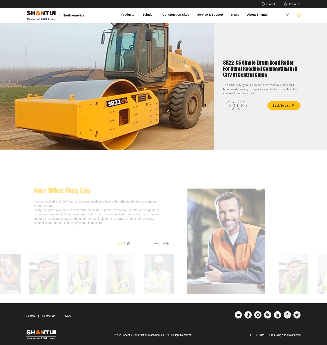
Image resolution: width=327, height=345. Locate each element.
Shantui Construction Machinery (141, 335)
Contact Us (48, 316)
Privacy (67, 316)
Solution (148, 14)
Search (30, 316)
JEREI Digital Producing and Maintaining (275, 335)
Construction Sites (175, 14)
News (235, 14)
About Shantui (257, 14)
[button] (156, 248)
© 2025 (118, 335)
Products (127, 14)
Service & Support (210, 14)
